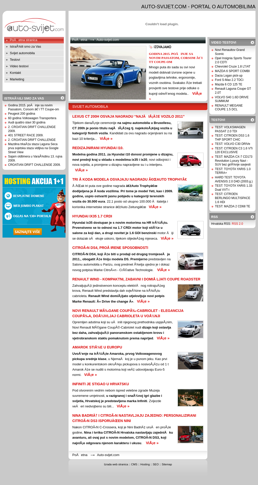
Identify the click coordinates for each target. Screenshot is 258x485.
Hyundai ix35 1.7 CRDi (92, 216)
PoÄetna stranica (23, 40)
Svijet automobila (22, 53)
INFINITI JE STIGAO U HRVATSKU (100, 384)
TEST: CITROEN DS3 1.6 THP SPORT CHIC (232, 137)
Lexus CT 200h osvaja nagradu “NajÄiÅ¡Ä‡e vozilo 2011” (128, 116)
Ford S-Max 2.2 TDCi (229, 80)
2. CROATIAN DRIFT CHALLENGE (32, 140)
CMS (134, 464)
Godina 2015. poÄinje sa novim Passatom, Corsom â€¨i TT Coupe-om (33, 107)
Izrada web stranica (116, 464)
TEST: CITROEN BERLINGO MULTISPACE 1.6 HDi (232, 198)
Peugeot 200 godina (21, 113)
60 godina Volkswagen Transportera (32, 118)
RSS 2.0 (237, 223)
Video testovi (19, 66)
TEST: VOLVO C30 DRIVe (232, 144)
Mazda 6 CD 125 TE (228, 84)
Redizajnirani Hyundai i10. (97, 148)
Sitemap (167, 464)
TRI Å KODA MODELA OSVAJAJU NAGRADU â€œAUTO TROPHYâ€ (130, 179)
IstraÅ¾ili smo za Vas (25, 46)
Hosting (145, 464)
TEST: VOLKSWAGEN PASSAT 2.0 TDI (230, 129)
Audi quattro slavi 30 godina (26, 122)
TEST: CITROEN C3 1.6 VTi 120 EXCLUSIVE (234, 150)
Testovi (15, 59)
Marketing (17, 79)
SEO (156, 464)
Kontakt (15, 73)
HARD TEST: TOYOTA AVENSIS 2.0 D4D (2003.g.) (234, 179)
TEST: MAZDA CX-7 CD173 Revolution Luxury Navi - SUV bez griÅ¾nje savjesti (233, 160)
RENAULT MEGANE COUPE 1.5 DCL (229, 107)
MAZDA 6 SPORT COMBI (232, 71)
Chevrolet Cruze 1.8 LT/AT (232, 66)
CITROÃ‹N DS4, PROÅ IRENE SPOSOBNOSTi (110, 248)
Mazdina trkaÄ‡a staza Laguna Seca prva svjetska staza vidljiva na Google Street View (33, 148)
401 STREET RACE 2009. (26, 135)
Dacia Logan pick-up (228, 75)
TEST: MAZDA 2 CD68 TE (232, 206)
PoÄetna (79, 40)
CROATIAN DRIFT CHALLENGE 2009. (34, 165)
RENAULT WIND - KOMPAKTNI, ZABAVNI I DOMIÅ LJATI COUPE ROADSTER (136, 279)
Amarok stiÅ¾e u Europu (97, 347)
